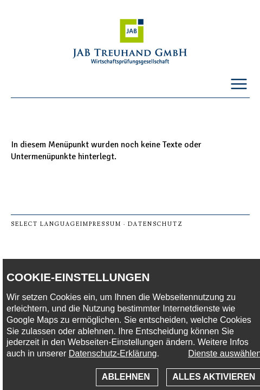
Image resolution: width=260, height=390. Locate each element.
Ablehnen (127, 376)
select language (45, 223)
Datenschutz (155, 223)
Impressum (100, 223)
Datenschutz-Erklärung (113, 353)
